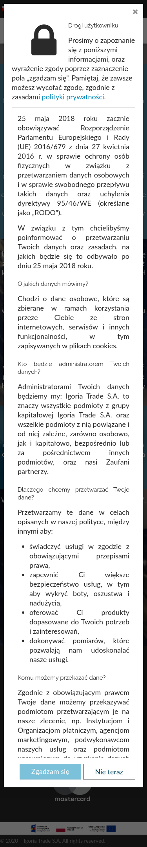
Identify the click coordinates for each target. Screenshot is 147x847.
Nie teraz (109, 771)
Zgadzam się (50, 771)
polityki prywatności (73, 96)
